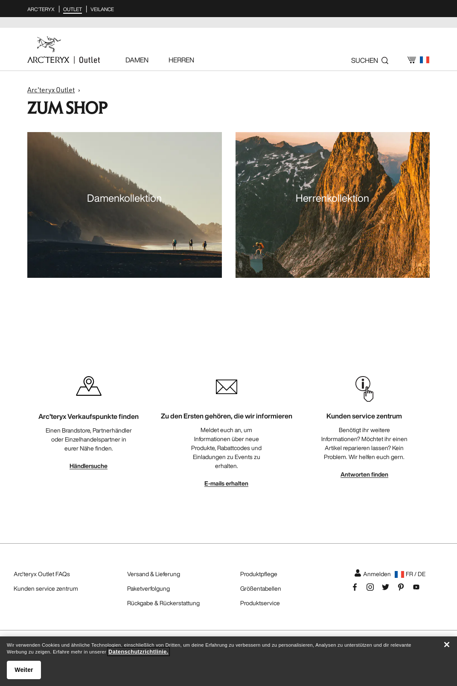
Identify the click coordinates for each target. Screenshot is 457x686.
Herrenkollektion (332, 198)
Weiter (24, 669)
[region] (228, 661)
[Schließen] (446, 644)
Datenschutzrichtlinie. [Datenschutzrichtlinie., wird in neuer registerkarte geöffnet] (138, 651)
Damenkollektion (124, 198)
